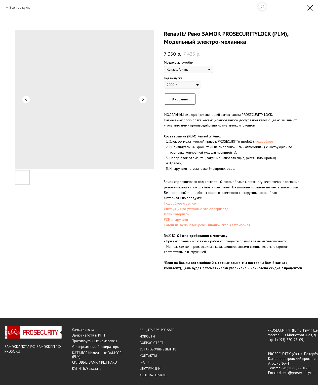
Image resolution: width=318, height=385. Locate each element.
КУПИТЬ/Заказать (87, 368)
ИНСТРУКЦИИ (150, 369)
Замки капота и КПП (88, 335)
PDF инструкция (176, 219)
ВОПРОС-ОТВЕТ (151, 343)
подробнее (264, 141)
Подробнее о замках (180, 203)
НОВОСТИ (147, 336)
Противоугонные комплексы (94, 341)
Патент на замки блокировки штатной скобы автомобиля (207, 225)
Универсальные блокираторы (95, 346)
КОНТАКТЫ (148, 356)
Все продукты (20, 7)
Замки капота (83, 329)
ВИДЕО (145, 362)
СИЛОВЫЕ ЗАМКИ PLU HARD (94, 362)
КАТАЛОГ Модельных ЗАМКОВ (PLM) (96, 354)
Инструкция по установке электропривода (196, 209)
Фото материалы (177, 214)
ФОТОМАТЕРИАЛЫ (153, 375)
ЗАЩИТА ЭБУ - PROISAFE (157, 330)
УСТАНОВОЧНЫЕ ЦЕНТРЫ (158, 349)
